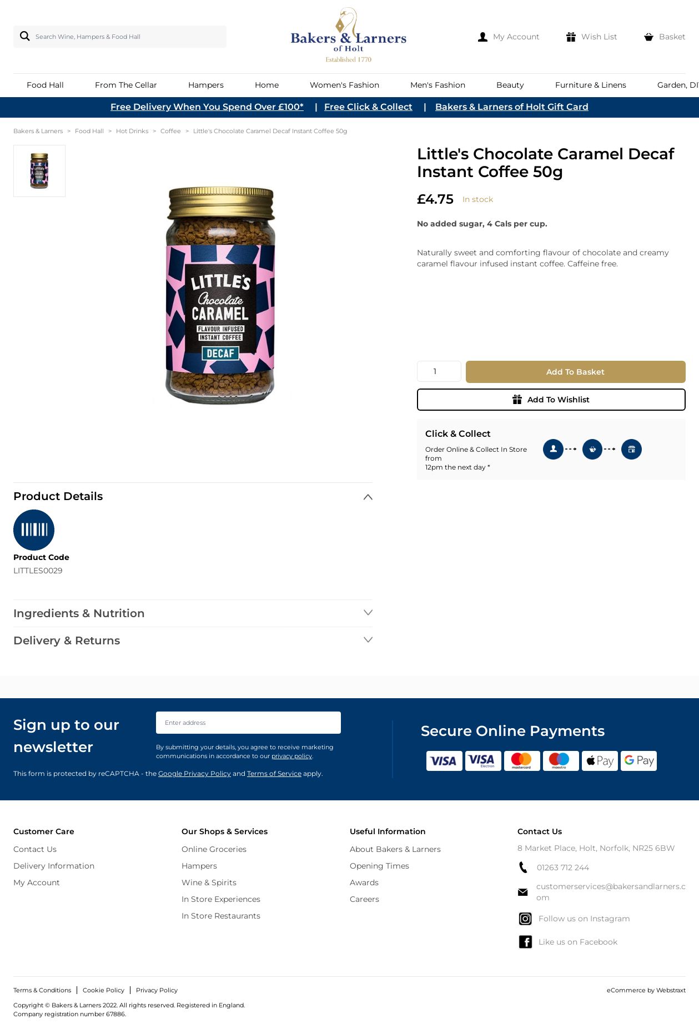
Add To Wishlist (551, 400)
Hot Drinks (132, 131)
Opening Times (379, 866)
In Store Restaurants (221, 916)
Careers (364, 899)
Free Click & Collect (368, 107)
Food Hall (89, 131)
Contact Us (35, 849)
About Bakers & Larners (395, 849)
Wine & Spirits (209, 882)
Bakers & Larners (38, 131)
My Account (36, 882)
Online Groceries (214, 849)
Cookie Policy (103, 990)
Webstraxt (671, 990)
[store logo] (350, 37)
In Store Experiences (221, 899)
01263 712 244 (553, 867)
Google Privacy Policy (194, 773)
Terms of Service (274, 773)
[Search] (22, 36)
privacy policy (291, 756)
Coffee (170, 131)
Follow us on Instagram (573, 918)
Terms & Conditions (42, 990)
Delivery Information (53, 866)
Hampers (199, 866)
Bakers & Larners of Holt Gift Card (512, 107)
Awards (364, 882)
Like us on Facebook (567, 942)
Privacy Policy (157, 990)
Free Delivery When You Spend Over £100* (207, 107)
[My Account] (509, 36)
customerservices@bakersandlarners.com (601, 891)
